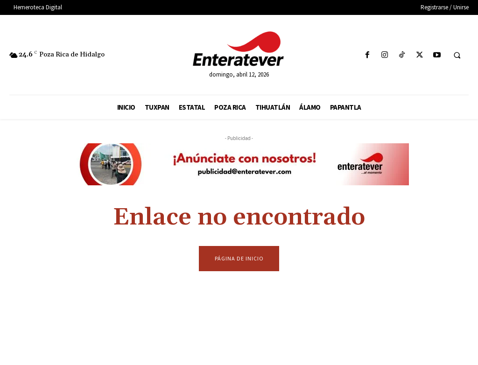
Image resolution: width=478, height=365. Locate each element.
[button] (457, 55)
